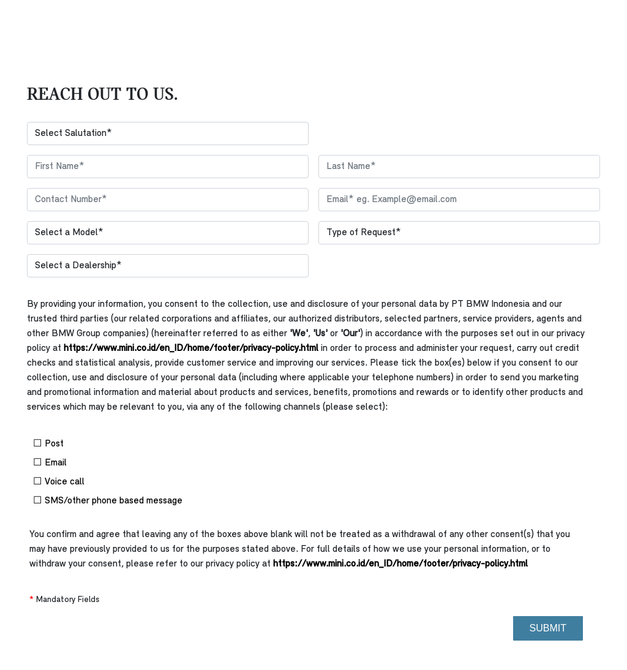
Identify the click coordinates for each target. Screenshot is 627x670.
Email (107, 462)
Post (107, 443)
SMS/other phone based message (107, 500)
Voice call (107, 481)
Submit (548, 628)
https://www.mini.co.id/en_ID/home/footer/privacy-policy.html (191, 348)
